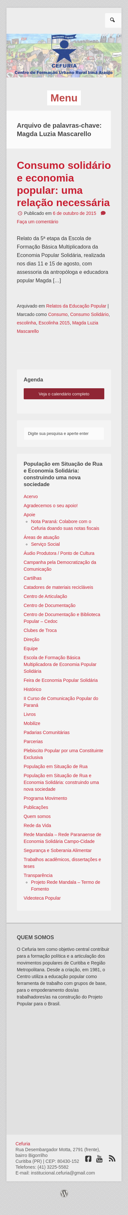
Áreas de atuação (41, 537)
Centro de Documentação (50, 605)
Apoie (29, 514)
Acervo (31, 496)
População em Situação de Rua (56, 766)
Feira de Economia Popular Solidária (61, 680)
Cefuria (23, 1143)
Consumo (58, 314)
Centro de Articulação (45, 596)
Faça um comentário (37, 221)
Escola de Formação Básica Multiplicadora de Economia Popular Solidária (60, 664)
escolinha (26, 322)
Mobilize (32, 723)
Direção (31, 639)
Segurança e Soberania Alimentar (58, 850)
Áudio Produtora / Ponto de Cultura (59, 553)
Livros (30, 714)
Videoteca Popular (42, 898)
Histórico (32, 689)
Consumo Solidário (89, 314)
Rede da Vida (37, 825)
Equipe (31, 648)
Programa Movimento (45, 798)
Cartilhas (33, 578)
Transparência (38, 875)
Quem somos (37, 816)
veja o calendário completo (64, 393)
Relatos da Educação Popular (76, 306)
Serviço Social (45, 544)
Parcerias (33, 741)
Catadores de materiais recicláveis (58, 587)
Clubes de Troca (40, 630)
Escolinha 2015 (54, 322)
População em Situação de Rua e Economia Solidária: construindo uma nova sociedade (61, 782)
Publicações (36, 807)
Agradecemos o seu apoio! (51, 505)
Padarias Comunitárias (47, 732)
